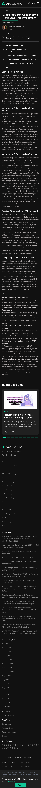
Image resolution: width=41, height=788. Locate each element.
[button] (31, 3)
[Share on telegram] (11, 455)
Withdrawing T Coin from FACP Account (20, 56)
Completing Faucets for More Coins (19, 63)
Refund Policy (26, 766)
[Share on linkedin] (7, 455)
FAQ (6, 67)
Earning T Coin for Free (14, 45)
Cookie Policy (7, 766)
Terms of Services (8, 762)
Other (16, 748)
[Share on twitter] (3, 455)
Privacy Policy (26, 762)
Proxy (6, 411)
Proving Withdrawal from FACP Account (20, 59)
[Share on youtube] (15, 455)
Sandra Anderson (16, 27)
